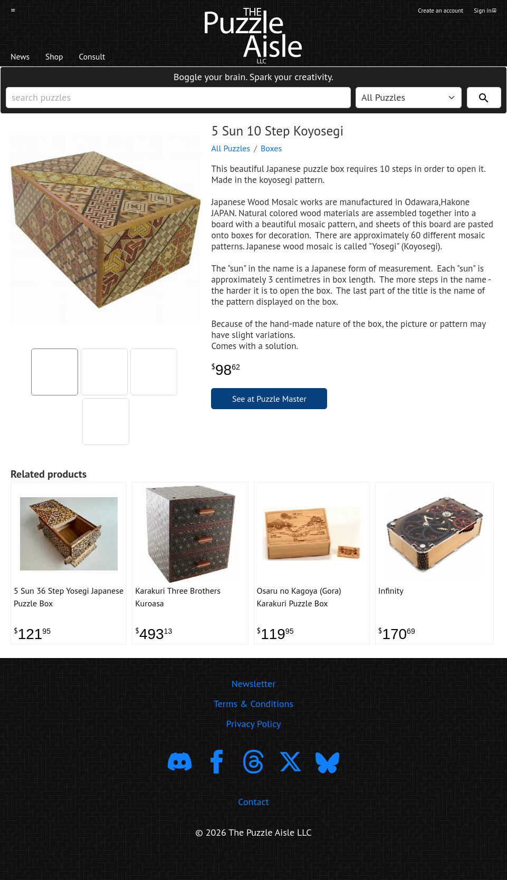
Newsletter (254, 705)
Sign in (484, 12)
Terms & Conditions (253, 725)
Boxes (271, 162)
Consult (113, 58)
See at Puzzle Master (269, 412)
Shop (65, 58)
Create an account (429, 12)
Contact (253, 823)
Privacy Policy (253, 745)
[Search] (484, 106)
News (24, 58)
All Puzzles (230, 162)
